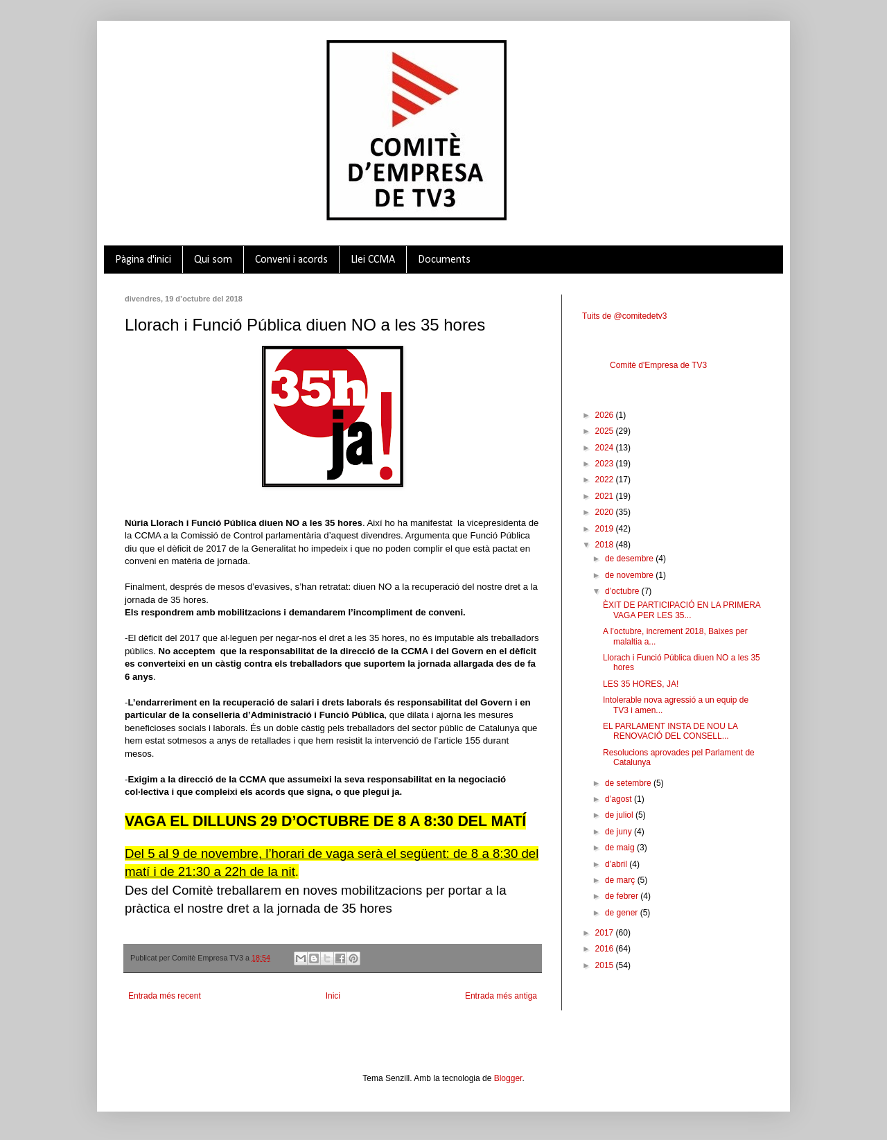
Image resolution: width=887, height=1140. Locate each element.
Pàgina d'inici (143, 259)
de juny (619, 831)
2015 (605, 965)
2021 (605, 496)
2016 (605, 949)
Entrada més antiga (501, 996)
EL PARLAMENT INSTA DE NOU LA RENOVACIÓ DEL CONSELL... (670, 731)
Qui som (213, 259)
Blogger (508, 1078)
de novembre (630, 575)
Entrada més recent (164, 996)
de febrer (622, 896)
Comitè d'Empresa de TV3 (658, 365)
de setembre (629, 783)
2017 (605, 933)
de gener (622, 913)
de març (621, 880)
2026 (605, 415)
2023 (605, 463)
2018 (605, 545)
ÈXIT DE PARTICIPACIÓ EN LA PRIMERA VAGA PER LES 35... (681, 610)
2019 (605, 529)
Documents (444, 259)
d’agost (619, 799)
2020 (605, 512)
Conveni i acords (291, 259)
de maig (621, 847)
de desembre (630, 558)
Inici (333, 996)
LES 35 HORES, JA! (640, 684)
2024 (605, 448)
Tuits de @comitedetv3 (624, 316)
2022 (605, 479)
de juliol (620, 815)
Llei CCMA (373, 259)
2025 (605, 431)
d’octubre (623, 591)
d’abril (617, 864)
